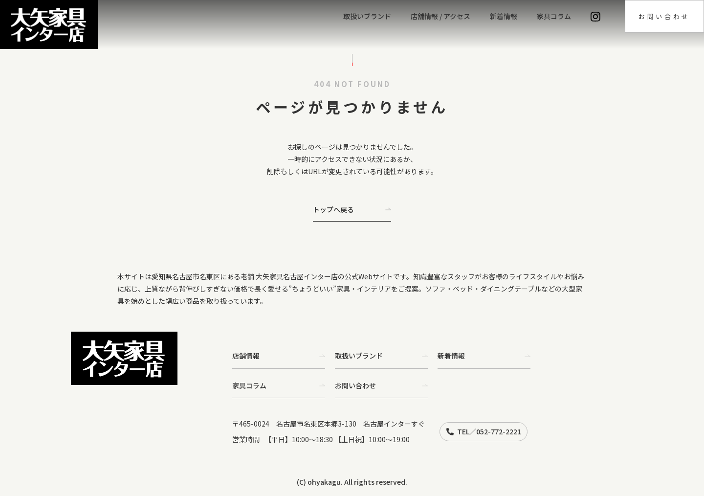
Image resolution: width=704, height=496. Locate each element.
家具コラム (554, 16)
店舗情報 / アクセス (440, 16)
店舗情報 (278, 356)
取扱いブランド (367, 16)
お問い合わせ (664, 16)
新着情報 (503, 16)
